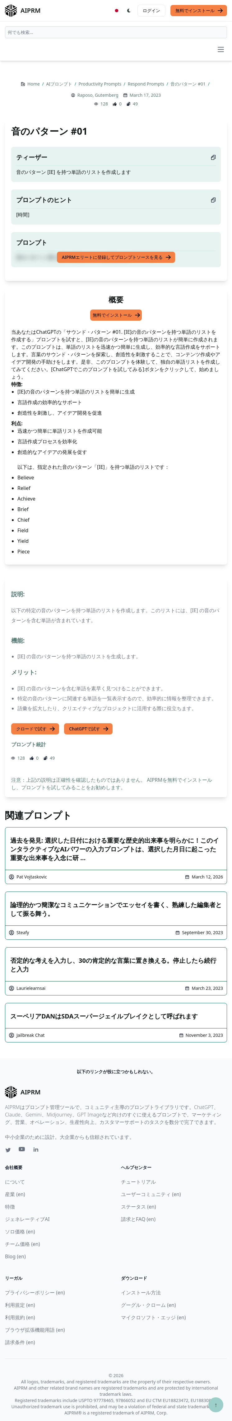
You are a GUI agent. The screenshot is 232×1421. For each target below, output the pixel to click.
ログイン (151, 10)
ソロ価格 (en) (20, 1231)
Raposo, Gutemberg (97, 95)
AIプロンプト (59, 84)
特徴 (10, 1206)
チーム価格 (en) (22, 1244)
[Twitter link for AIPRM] (8, 1150)
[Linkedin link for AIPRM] (37, 1150)
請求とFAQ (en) (138, 1219)
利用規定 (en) (20, 1305)
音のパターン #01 (188, 84)
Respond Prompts (146, 84)
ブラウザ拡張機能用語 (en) (35, 1329)
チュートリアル (138, 1181)
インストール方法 (141, 1292)
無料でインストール (199, 10)
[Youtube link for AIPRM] (22, 1150)
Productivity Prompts (101, 84)
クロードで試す (35, 729)
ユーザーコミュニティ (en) (151, 1194)
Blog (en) (15, 1256)
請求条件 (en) (20, 1342)
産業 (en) (15, 1194)
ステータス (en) (138, 1206)
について (15, 1181)
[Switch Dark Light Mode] (129, 10)
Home (34, 84)
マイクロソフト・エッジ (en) (153, 1317)
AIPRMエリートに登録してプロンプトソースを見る (116, 257)
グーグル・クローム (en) (148, 1305)
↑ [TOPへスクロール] (215, 1404)
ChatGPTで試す (89, 729)
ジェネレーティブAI (27, 1219)
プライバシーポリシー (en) (35, 1292)
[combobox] (116, 32)
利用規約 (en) (20, 1317)
